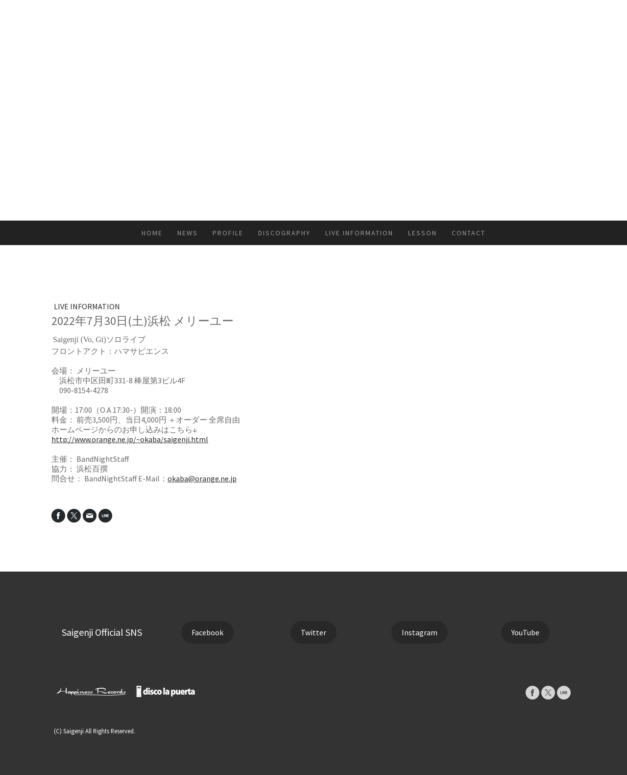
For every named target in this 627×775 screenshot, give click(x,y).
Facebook (207, 632)
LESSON (422, 232)
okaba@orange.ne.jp (202, 478)
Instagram (419, 632)
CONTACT (468, 232)
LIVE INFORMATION (359, 232)
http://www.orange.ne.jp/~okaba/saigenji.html (129, 439)
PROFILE (228, 232)
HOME (152, 232)
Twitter (313, 632)
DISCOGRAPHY (284, 232)
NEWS (187, 232)
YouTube (525, 632)
